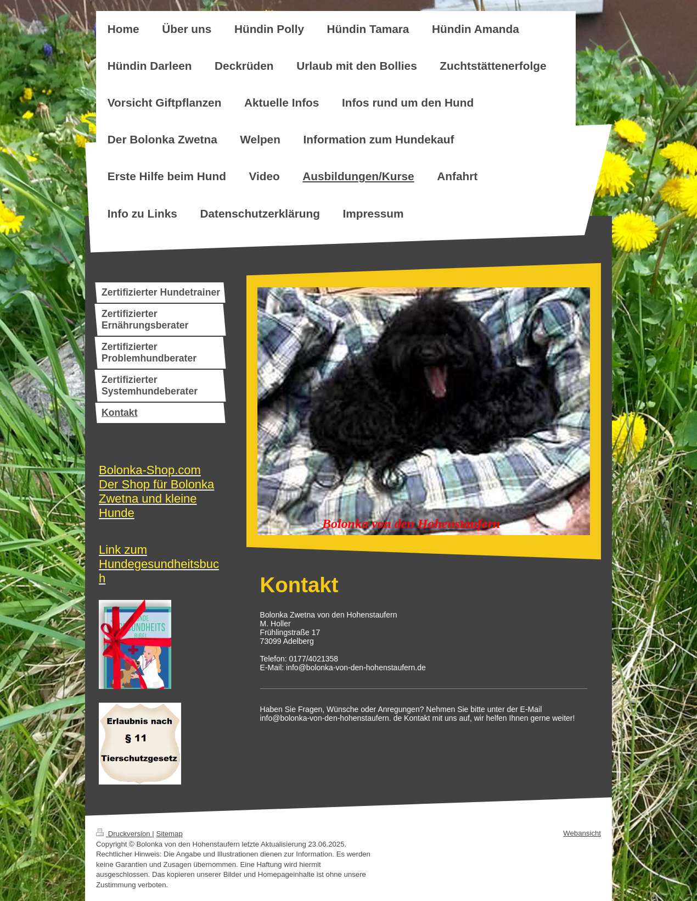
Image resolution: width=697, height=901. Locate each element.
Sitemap (169, 834)
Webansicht (582, 833)
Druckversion (124, 834)
